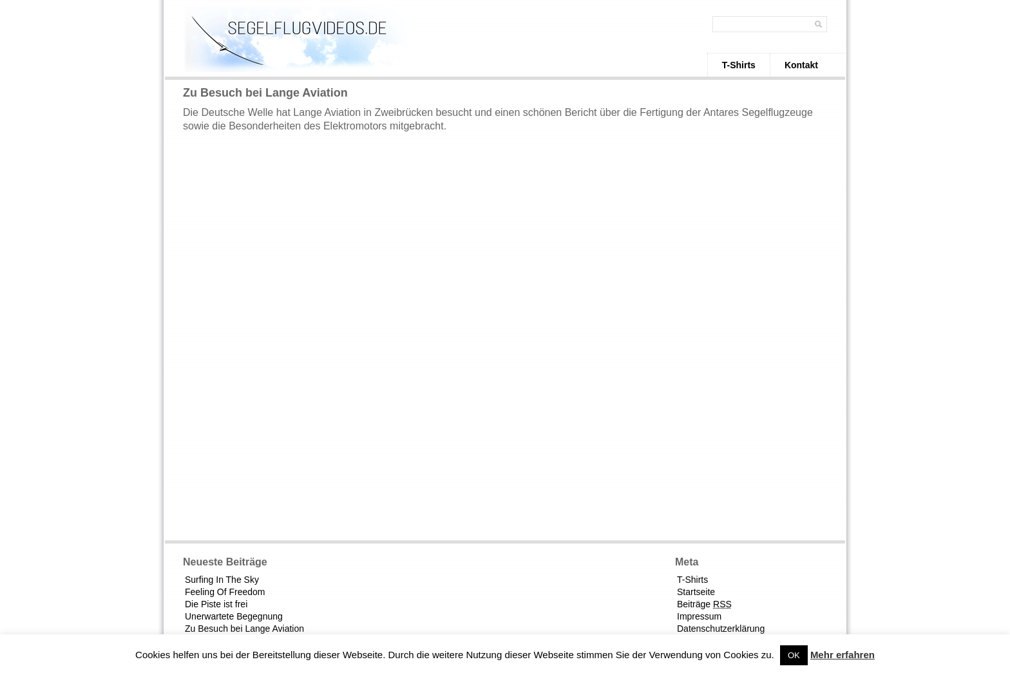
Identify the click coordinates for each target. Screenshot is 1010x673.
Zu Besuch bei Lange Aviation (244, 628)
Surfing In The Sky (222, 579)
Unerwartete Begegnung (234, 616)
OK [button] (794, 655)
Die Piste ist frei (216, 604)
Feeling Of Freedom (225, 592)
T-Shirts (739, 65)
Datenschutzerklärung (721, 628)
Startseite (696, 592)
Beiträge (704, 604)
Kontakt (801, 65)
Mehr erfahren (842, 654)
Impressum (699, 616)
